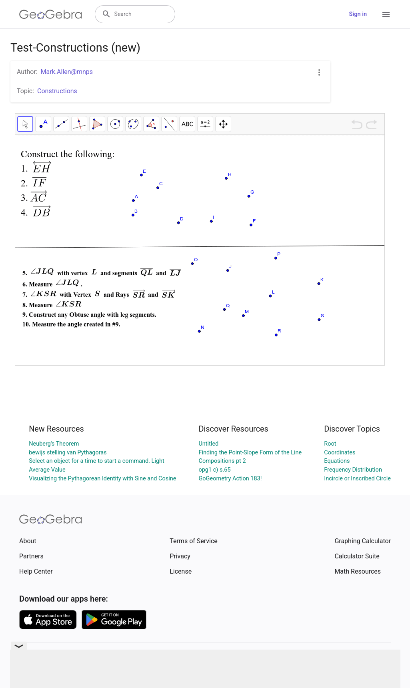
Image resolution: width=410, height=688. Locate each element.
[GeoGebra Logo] (50, 14)
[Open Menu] (386, 14)
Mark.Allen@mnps (67, 72)
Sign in (358, 14)
